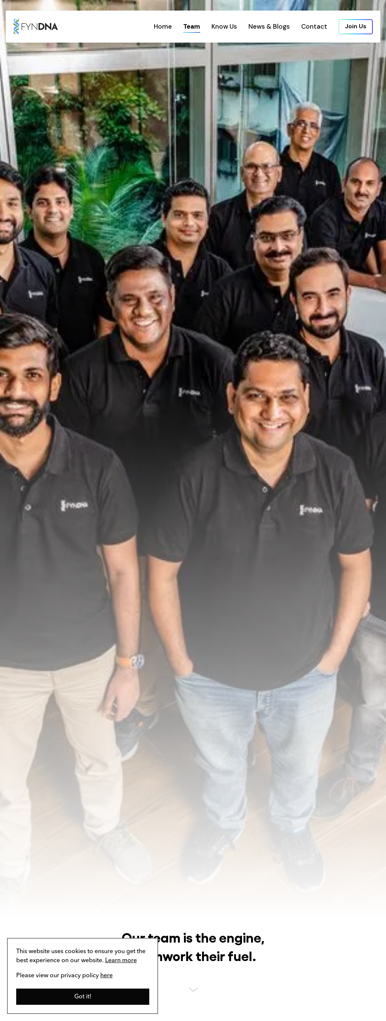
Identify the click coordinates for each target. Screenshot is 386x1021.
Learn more (121, 961)
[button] (82, 997)
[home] (35, 26)
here (106, 976)
